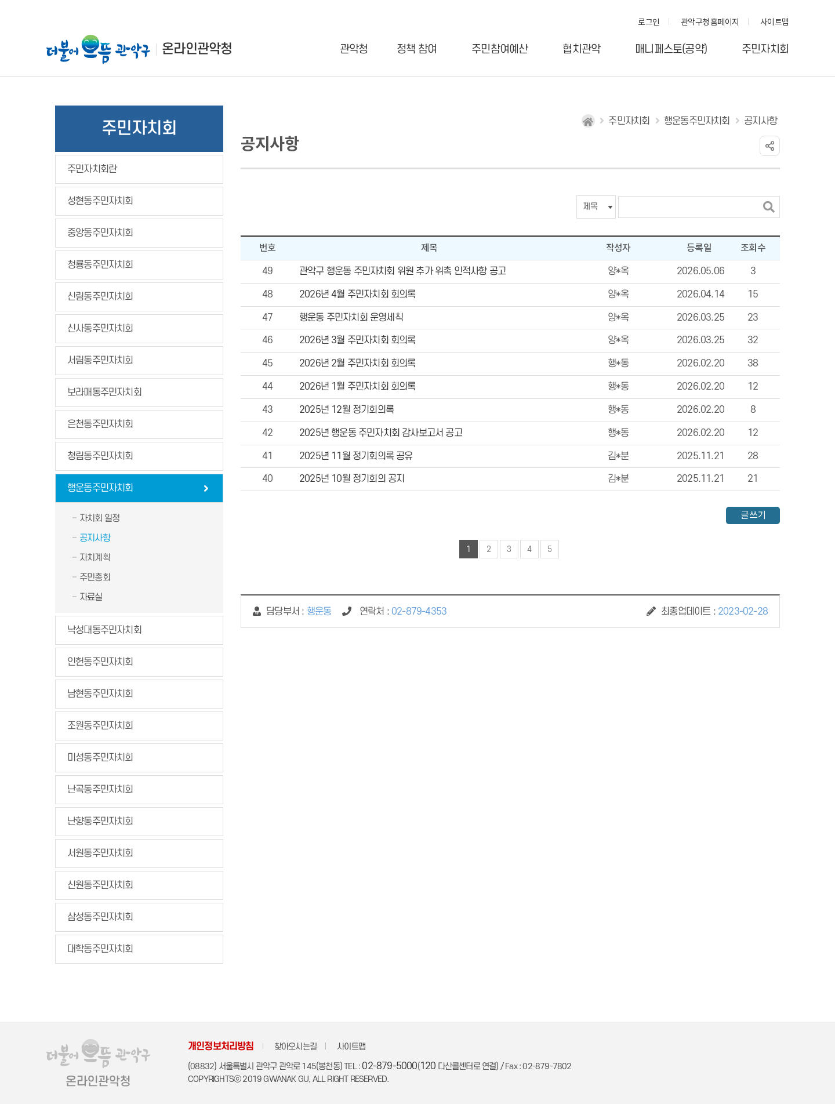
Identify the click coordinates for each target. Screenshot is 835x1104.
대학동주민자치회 (100, 949)
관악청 (354, 49)
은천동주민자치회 (100, 424)
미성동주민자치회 (100, 758)
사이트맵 (774, 22)
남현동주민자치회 (100, 694)
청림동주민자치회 (100, 456)
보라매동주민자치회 (104, 392)
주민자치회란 (92, 169)
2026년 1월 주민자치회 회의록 (357, 387)
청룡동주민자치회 (100, 265)
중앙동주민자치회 (100, 233)
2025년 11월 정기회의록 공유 (356, 456)
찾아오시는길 (295, 1047)
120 (428, 1066)
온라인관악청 (197, 49)
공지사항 (94, 538)
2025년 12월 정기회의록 (346, 410)
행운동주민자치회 (100, 488)
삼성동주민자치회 (100, 917)
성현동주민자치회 (100, 201)
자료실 (91, 597)
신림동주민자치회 (100, 297)
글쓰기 (752, 515)
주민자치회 (765, 49)
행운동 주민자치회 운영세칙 (351, 318)
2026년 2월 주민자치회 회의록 (357, 363)
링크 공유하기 (770, 146)
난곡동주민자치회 (100, 790)
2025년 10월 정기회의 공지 (351, 479)
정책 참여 (417, 49)
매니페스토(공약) (671, 49)
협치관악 (581, 49)
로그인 (648, 22)
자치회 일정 (99, 518)
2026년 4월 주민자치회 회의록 (357, 294)
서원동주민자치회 (100, 853)
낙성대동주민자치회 (104, 630)
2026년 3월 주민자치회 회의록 (357, 340)
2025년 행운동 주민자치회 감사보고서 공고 (380, 433)
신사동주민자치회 (100, 329)
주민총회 (94, 577)
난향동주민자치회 (100, 821)
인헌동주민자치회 (100, 662)
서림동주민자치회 (100, 360)
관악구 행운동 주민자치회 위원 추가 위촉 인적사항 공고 (402, 271)
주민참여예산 (499, 49)
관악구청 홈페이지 (710, 22)
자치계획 (94, 558)
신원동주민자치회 (100, 885)
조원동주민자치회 (100, 726)
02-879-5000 (389, 1066)
